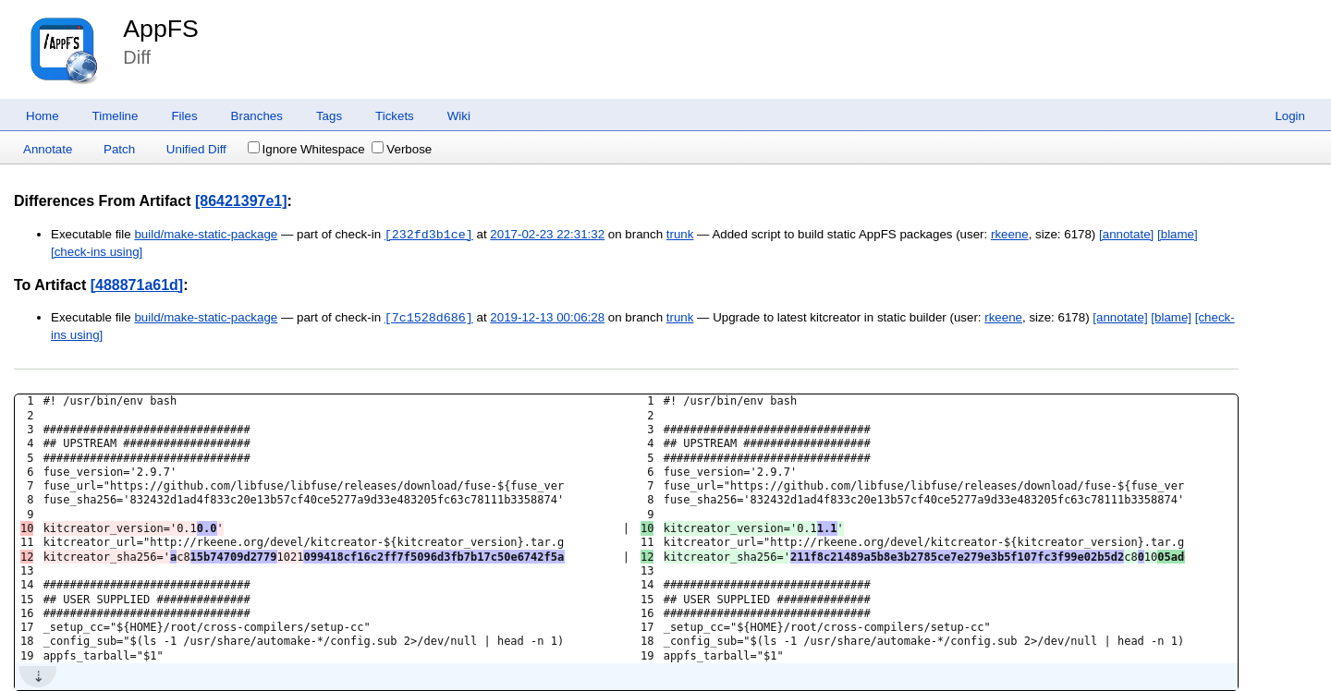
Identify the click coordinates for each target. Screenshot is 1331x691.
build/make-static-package (205, 235)
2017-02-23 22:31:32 (547, 235)
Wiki (458, 116)
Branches (257, 116)
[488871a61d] (137, 285)
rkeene (1010, 235)
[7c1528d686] (429, 317)
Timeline (115, 116)
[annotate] (1126, 235)
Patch (119, 149)
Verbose (402, 149)
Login (1290, 116)
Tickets (394, 116)
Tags (329, 116)
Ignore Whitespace (306, 149)
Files (184, 116)
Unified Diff (196, 149)
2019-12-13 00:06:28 (547, 318)
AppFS (161, 28)
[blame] (1177, 235)
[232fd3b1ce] (429, 234)
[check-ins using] (96, 252)
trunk (680, 235)
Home (42, 116)
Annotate (47, 149)
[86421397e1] (241, 201)
